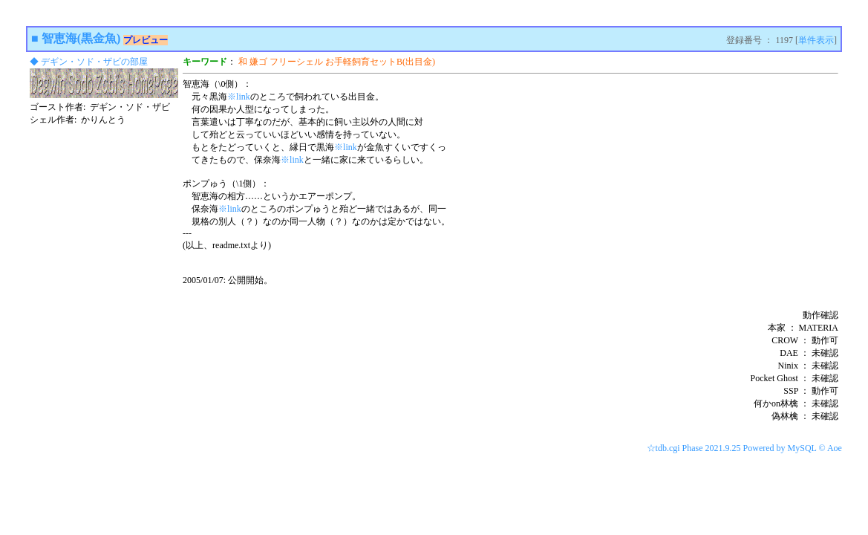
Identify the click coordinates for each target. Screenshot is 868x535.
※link (238, 96)
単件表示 (816, 40)
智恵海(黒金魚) (81, 38)
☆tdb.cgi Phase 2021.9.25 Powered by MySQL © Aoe (744, 448)
